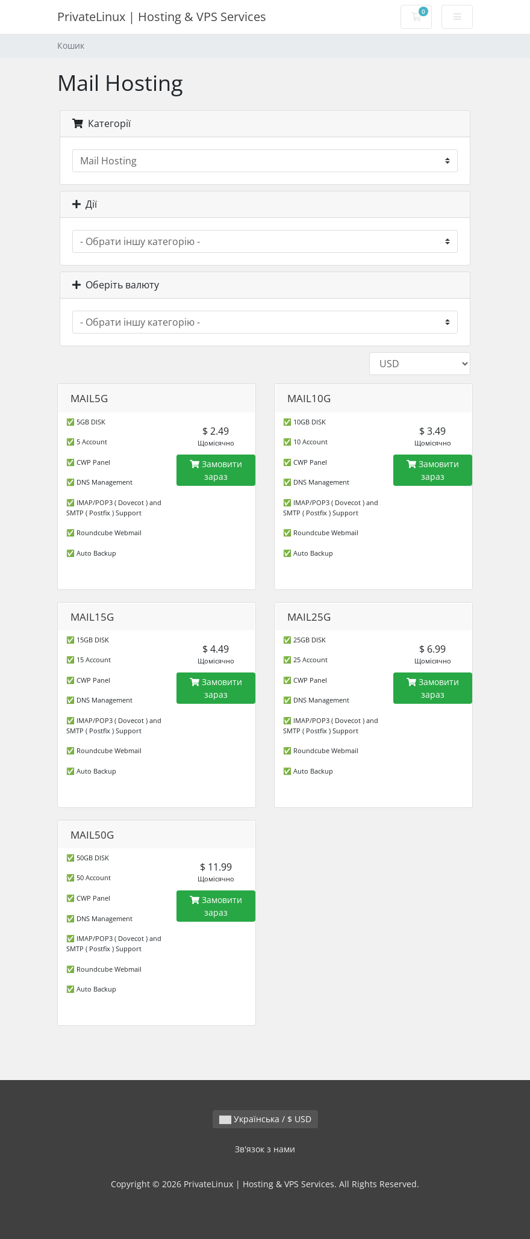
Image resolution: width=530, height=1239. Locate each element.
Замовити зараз (216, 470)
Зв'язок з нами (265, 1149)
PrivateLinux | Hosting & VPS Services (161, 16)
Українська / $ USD (265, 1119)
